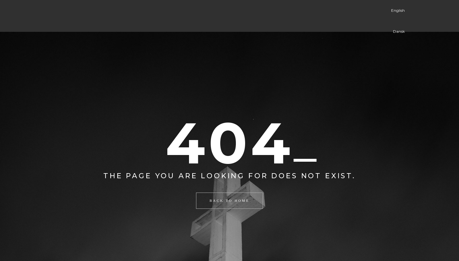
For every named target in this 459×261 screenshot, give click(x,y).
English (398, 10)
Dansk (399, 31)
